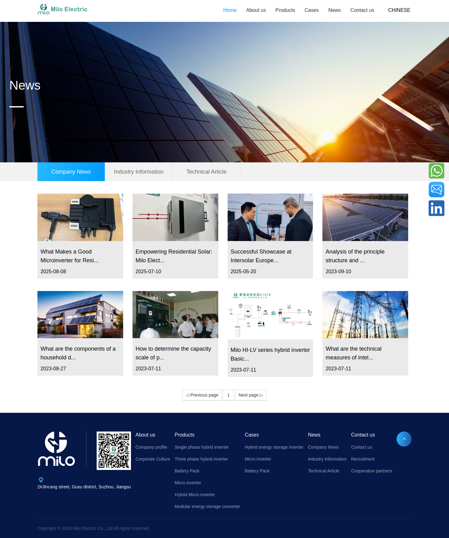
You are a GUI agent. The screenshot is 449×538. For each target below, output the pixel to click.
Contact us (362, 10)
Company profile (151, 447)
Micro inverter (188, 482)
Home (230, 10)
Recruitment (362, 459)
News (334, 10)
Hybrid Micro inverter (195, 494)
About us (256, 10)
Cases (312, 10)
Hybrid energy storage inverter (274, 447)
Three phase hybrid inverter (201, 459)
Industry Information (138, 172)
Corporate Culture (152, 459)
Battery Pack (187, 470)
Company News (71, 172)
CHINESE (399, 10)
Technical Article (206, 172)
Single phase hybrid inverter (202, 447)
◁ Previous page (202, 394)
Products (285, 10)
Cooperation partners (371, 470)
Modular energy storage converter (207, 506)
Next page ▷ (251, 394)
